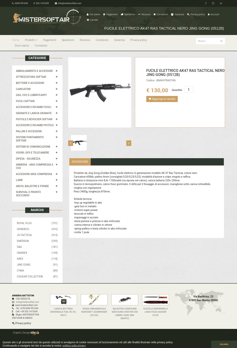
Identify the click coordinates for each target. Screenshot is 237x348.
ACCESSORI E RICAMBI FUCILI (33, 107)
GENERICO (37, 229)
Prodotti (31, 40)
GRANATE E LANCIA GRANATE (34, 113)
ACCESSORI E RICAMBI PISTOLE (35, 125)
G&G (37, 247)
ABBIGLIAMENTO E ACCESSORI (34, 70)
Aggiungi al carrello (162, 99)
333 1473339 (41, 3)
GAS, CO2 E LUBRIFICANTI (31, 95)
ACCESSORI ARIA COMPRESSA (34, 174)
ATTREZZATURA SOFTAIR (31, 76)
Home (15, 40)
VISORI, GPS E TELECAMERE (32, 152)
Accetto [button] (224, 344)
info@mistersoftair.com (68, 3)
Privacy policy (196, 14)
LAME (19, 180)
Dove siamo (22, 45)
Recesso (144, 14)
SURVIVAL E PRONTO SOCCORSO (28, 194)
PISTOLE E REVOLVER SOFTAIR (34, 119)
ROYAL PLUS (37, 223)
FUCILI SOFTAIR (25, 101)
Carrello (92, 20)
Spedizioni (128, 14)
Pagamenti (110, 14)
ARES (37, 259)
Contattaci (41, 45)
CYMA (37, 270)
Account (213, 14)
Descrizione (80, 161)
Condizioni (160, 14)
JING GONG (37, 265)
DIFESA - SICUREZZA (28, 158)
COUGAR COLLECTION (37, 276)
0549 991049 (20, 3)
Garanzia (177, 14)
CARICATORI (23, 89)
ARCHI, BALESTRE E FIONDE (32, 186)
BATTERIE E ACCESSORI (30, 82)
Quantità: (177, 90)
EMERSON (37, 241)
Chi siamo (93, 14)
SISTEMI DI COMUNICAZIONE (33, 146)
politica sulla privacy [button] (74, 345)
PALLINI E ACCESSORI (29, 131)
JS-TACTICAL (37, 235)
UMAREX (37, 253)
